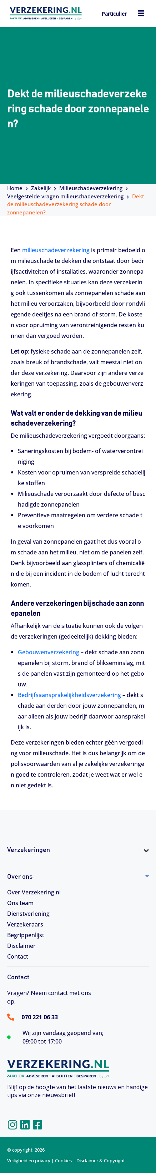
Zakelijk (41, 188)
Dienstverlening (28, 914)
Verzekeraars (25, 924)
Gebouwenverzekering (48, 652)
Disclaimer (21, 946)
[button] (78, 863)
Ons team (20, 903)
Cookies (63, 1160)
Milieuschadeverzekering (90, 188)
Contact (17, 956)
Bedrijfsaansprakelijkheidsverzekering (69, 695)
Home (14, 188)
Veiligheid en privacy (28, 1160)
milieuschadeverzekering (56, 250)
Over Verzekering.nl (34, 892)
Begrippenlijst (25, 935)
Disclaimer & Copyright (100, 1160)
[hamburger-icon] (141, 14)
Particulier (114, 13)
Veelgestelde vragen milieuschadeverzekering (65, 196)
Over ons (19, 877)
